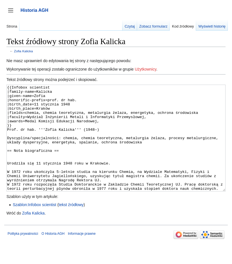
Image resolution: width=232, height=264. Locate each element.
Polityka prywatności (23, 255)
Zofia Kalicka (23, 51)
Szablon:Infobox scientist (34, 226)
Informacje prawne (82, 255)
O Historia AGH (53, 255)
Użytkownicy (145, 69)
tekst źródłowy (71, 226)
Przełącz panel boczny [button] (12, 13)
